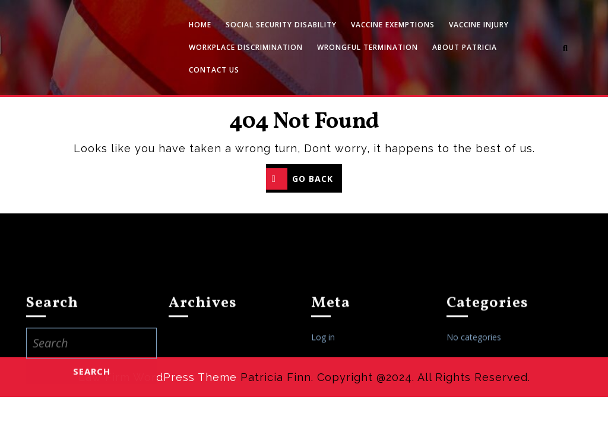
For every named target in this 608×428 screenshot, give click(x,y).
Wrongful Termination (367, 47)
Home (200, 25)
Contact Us (214, 70)
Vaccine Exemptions (393, 25)
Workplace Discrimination (246, 47)
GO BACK (304, 180)
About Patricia (464, 47)
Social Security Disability (281, 25)
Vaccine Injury (479, 25)
